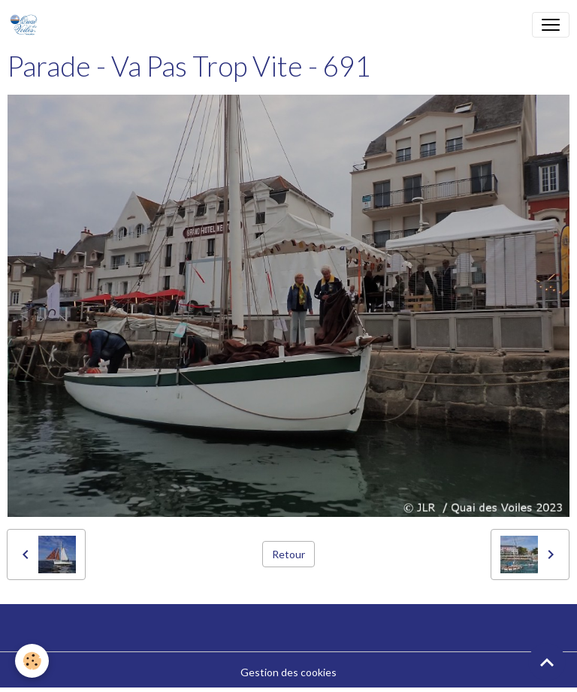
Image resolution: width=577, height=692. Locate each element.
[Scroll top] (547, 662)
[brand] (27, 25)
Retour (288, 554)
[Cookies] (32, 661)
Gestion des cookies (288, 672)
